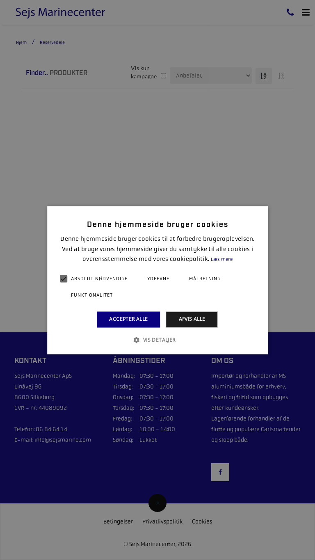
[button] (157, 340)
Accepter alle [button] (128, 319)
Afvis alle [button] (192, 319)
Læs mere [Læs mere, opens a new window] (222, 259)
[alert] (157, 280)
